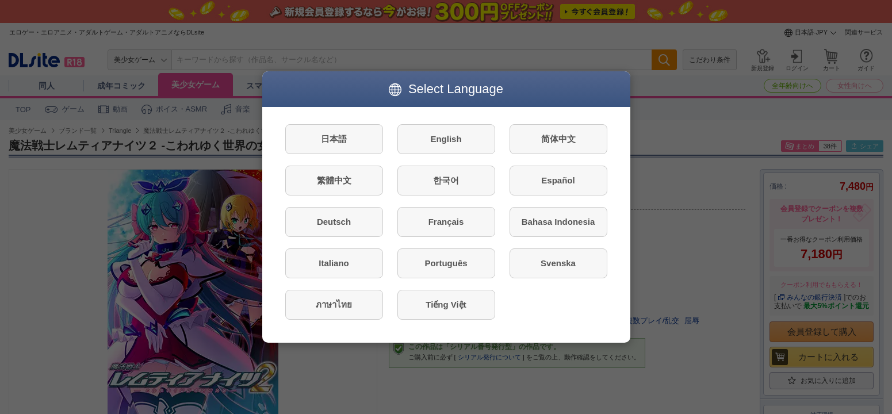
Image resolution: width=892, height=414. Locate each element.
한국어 (446, 180)
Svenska (558, 263)
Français (446, 222)
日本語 (334, 139)
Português (445, 263)
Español (558, 180)
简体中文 (558, 139)
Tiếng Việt (446, 304)
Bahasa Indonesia (558, 222)
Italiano (334, 263)
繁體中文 (334, 180)
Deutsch (334, 222)
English (445, 139)
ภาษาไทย (334, 304)
